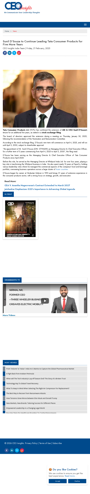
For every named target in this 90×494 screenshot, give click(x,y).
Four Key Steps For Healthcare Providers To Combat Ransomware (31, 413)
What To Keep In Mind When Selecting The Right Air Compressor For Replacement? (37, 388)
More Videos (9, 315)
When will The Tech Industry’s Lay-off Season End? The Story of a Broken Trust (36, 378)
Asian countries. (62, 169)
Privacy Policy (31, 443)
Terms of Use (45, 443)
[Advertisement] (45, 64)
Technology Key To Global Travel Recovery (22, 383)
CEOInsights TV (12, 280)
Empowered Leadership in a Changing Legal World (25, 408)
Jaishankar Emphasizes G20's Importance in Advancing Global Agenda (40, 189)
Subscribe (57, 443)
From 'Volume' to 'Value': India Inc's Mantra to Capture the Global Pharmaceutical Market (40, 369)
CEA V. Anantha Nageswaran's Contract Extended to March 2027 (37, 185)
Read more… (71, 475)
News (15, 31)
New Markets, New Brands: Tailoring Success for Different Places (31, 403)
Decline (77, 481)
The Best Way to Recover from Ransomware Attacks (26, 393)
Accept (57, 481)
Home (7, 31)
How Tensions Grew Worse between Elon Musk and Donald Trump (31, 398)
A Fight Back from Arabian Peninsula (20, 374)
